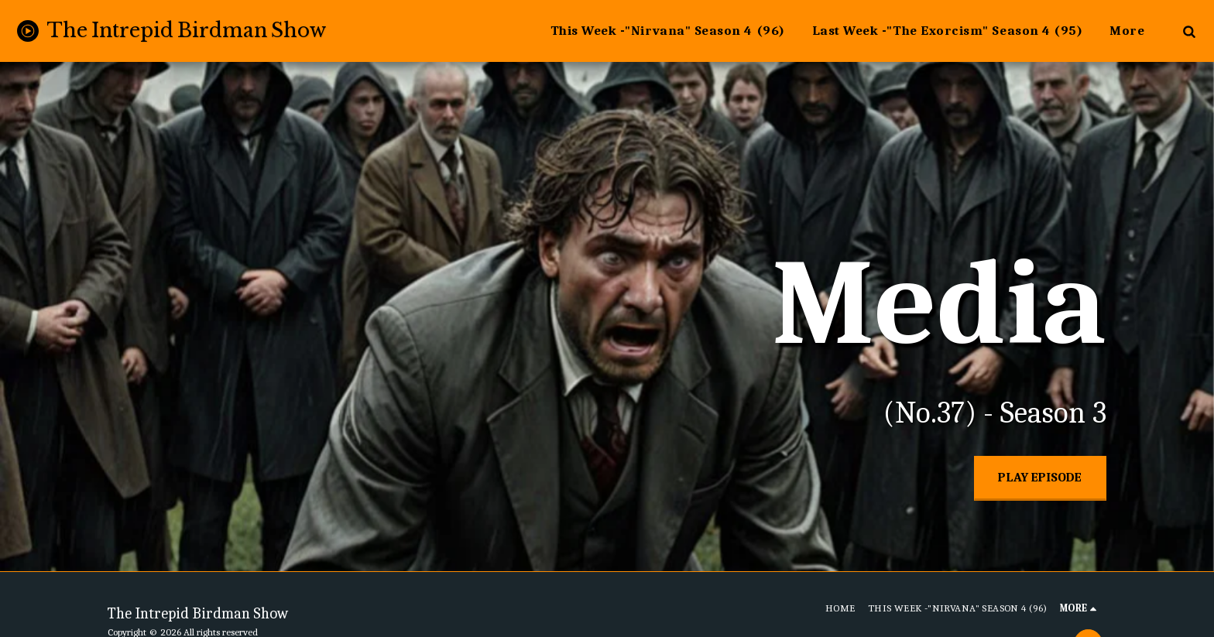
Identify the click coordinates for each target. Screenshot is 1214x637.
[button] (1189, 31)
